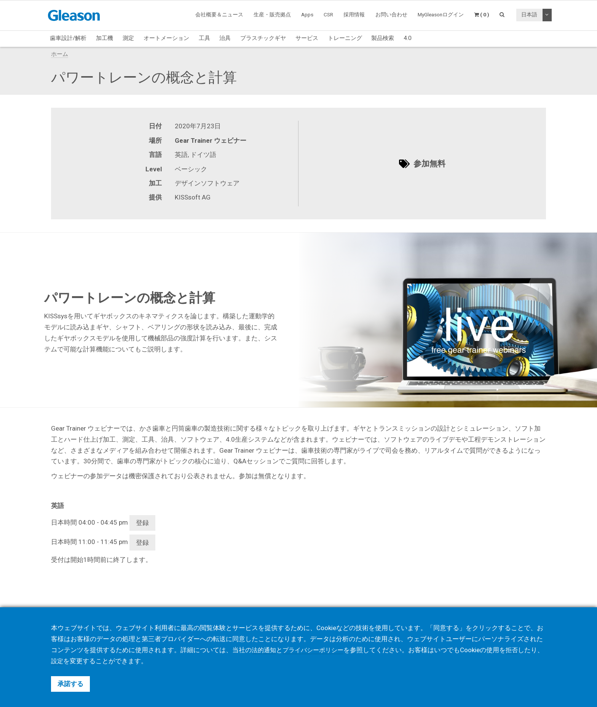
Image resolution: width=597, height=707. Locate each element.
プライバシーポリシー (316, 650)
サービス (306, 38)
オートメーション (166, 38)
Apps (307, 14)
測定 (128, 38)
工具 (204, 38)
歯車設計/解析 (68, 38)
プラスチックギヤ (263, 38)
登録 (142, 523)
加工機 (104, 38)
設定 (70, 661)
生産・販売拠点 (272, 14)
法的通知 (265, 650)
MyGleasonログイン (441, 14)
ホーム (59, 54)
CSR (328, 14)
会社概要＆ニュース (219, 14)
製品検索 (382, 38)
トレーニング (345, 38)
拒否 (517, 650)
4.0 (408, 38)
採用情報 (354, 14)
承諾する (70, 684)
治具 (225, 38)
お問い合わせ (391, 14)
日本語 (529, 14)
